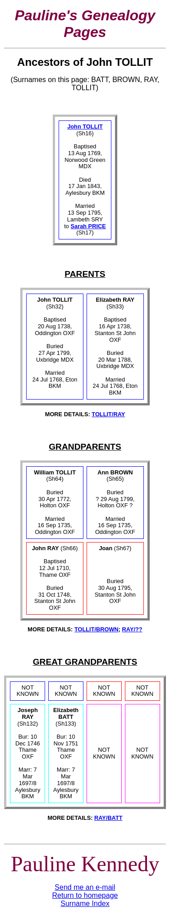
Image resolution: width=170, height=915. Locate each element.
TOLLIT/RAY (108, 414)
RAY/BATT (108, 817)
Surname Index (85, 903)
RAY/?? (132, 629)
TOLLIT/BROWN (96, 629)
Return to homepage (85, 895)
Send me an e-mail (85, 887)
